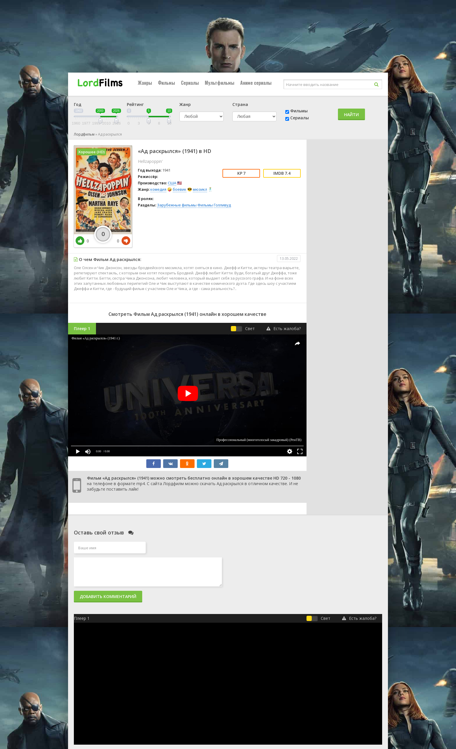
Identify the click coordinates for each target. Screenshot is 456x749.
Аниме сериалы (256, 82)
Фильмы (166, 82)
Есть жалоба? (283, 328)
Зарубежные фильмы (177, 205)
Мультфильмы (219, 82)
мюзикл (200, 189)
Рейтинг (135, 104)
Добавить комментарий (108, 596)
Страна (240, 104)
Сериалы (190, 82)
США (172, 183)
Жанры (145, 82)
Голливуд (222, 205)
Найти (351, 114)
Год (77, 104)
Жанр (185, 104)
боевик (179, 189)
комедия (158, 189)
